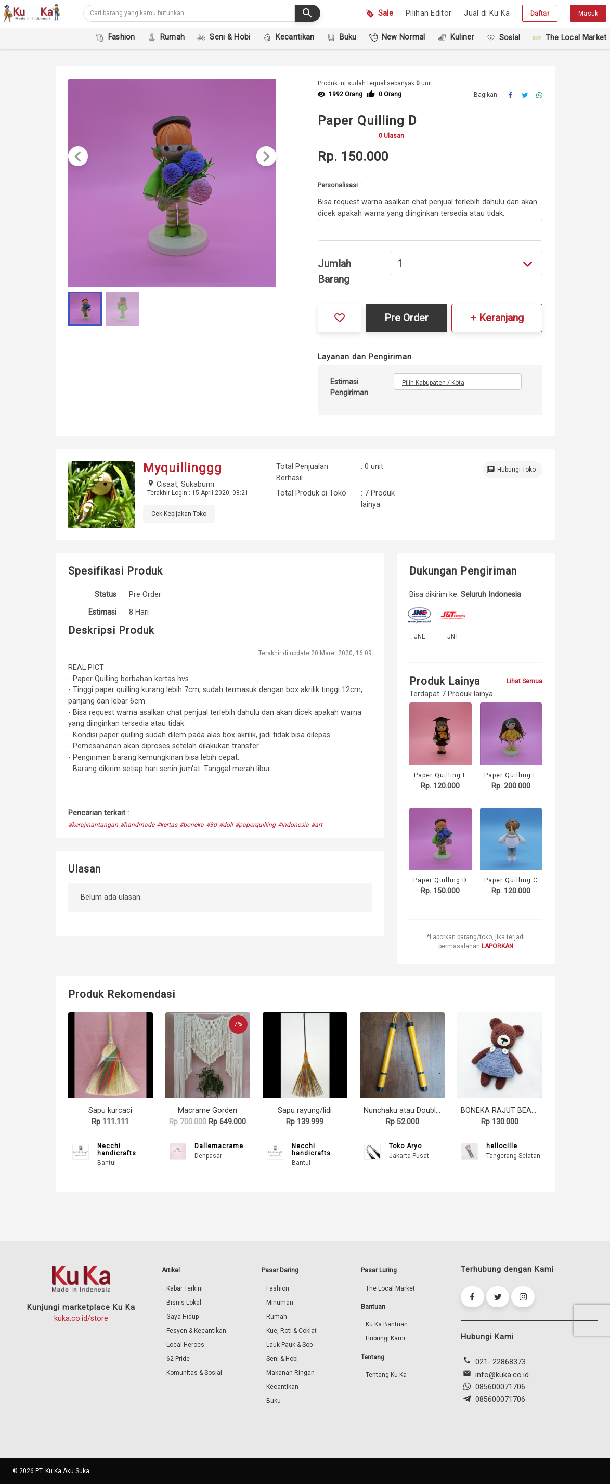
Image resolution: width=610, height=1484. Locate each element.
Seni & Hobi (282, 1358)
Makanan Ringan (290, 1372)
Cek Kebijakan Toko (178, 513)
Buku (273, 1400)
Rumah (276, 1316)
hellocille (501, 1146)
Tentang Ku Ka (386, 1374)
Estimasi (102, 612)
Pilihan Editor (428, 13)
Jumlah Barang (334, 271)
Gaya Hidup (182, 1316)
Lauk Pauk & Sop (289, 1344)
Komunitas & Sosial (194, 1372)
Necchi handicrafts (116, 1149)
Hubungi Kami (385, 1338)
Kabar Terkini (184, 1288)
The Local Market (390, 1288)
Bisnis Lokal (183, 1302)
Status (105, 594)
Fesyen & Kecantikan (196, 1330)
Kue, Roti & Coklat (291, 1330)
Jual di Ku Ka (487, 13)
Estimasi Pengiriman (349, 387)
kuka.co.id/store (81, 1318)
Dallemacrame (218, 1146)
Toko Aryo (405, 1146)
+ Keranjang (497, 317)
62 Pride (178, 1358)
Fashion (277, 1288)
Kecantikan (282, 1386)
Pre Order (406, 317)
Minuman (279, 1302)
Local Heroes (185, 1344)
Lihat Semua (524, 681)
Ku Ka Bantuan (387, 1324)
